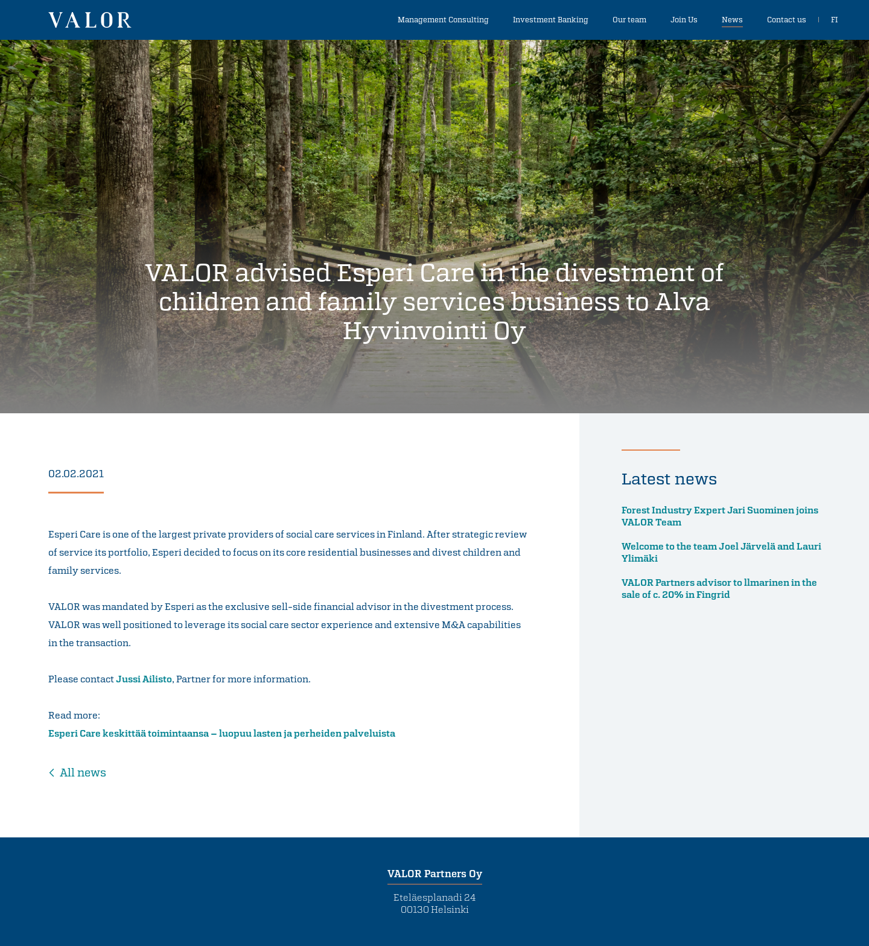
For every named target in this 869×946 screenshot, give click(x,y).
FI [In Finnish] (834, 19)
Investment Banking (550, 19)
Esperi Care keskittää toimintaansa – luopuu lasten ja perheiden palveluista (221, 733)
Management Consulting (443, 19)
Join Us (684, 19)
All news (83, 772)
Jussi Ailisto (144, 678)
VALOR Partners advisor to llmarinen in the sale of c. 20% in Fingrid (719, 588)
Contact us (786, 19)
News (732, 19)
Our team (629, 19)
